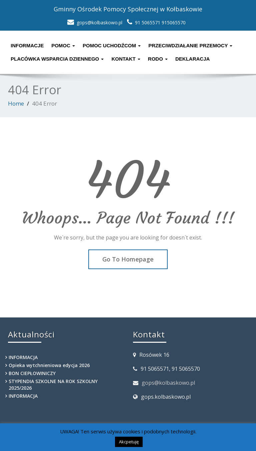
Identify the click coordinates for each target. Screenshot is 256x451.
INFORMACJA (23, 357)
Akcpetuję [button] (129, 442)
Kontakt (125, 59)
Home (16, 103)
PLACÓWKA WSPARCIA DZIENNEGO (57, 59)
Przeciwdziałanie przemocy (190, 45)
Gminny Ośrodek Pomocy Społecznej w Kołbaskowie (128, 9)
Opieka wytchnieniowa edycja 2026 (49, 365)
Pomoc (63, 45)
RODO (158, 59)
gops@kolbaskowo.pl (168, 382)
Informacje (27, 45)
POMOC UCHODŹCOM (112, 45)
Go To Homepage (128, 259)
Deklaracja (192, 59)
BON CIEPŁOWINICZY (32, 373)
